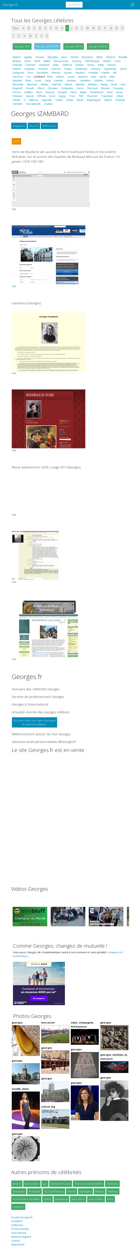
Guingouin (18, 72)
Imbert (60, 76)
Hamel (105, 72)
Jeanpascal (61, 1199)
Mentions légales (21, 1236)
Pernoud (92, 88)
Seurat (30, 96)
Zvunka (48, 103)
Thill (80, 96)
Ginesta (56, 72)
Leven (110, 80)
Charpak (17, 64)
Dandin (79, 64)
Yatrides (17, 103)
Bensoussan (61, 61)
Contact (15, 1240)
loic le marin (32, 1183)
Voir (14, 209)
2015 (16, 141)
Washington (93, 100)
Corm (117, 61)
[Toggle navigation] (132, 4)
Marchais (32, 84)
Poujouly (118, 88)
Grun (30, 72)
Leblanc (98, 80)
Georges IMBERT (98, 46)
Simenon (17, 96)
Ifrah (50, 76)
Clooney (77, 61)
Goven (68, 72)
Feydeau (29, 68)
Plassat (105, 88)
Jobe (112, 76)
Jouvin (71, 76)
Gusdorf (80, 72)
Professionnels (20, 1229)
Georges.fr (10, 4)
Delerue (67, 64)
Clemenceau (92, 61)
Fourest (56, 68)
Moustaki (18, 84)
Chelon (106, 61)
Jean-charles (96, 1199)
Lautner (59, 80)
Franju (68, 68)
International (18, 1232)
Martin (68, 84)
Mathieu (92, 84)
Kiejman (17, 80)
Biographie (19, 126)
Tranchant (107, 96)
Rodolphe (34, 1191)
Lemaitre (85, 80)
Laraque (71, 80)
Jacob (102, 76)
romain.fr (18, 1207)
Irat (28, 76)
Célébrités (74, 4)
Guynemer (110, 68)
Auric (64, 57)
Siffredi (41, 96)
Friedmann (81, 68)
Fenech (16, 68)
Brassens (87, 57)
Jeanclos (83, 76)
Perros (16, 92)
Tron (72, 96)
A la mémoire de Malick (26, 1199)
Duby (55, 64)
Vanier (59, 100)
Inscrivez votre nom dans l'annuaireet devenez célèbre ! (34, 722)
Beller (47, 61)
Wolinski (120, 100)
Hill (114, 72)
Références (49, 126)
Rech (39, 92)
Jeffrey (47, 1199)
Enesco (111, 64)
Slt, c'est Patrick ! (54, 1191)
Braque (16, 61)
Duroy (91, 64)
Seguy (62, 96)
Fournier (43, 68)
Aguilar (28, 57)
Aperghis (52, 57)
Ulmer (120, 96)
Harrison (17, 76)
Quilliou (28, 92)
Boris (110, 1199)
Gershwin (42, 72)
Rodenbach (97, 92)
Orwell (29, 88)
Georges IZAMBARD (47, 46)
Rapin (83, 92)
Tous (16, 28)
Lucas (38, 80)
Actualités (17, 1221)
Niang (104, 84)
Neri (123, 84)
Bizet (27, 61)
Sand (109, 92)
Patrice (71, 1191)
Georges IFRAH (73, 46)
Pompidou (67, 88)
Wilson (108, 100)
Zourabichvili (33, 103)
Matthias (113, 1191)
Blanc (99, 57)
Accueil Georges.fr (22, 1217)
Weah (80, 100)
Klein (28, 80)
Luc (45, 1183)
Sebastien (19, 1191)
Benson (111, 57)
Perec (80, 88)
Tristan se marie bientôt (88, 1183)
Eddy (100, 64)
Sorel (52, 96)
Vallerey (33, 100)
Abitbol (16, 57)
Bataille (123, 57)
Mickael (99, 1191)
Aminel (74, 57)
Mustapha (85, 1191)
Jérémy (17, 1183)
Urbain (16, 100)
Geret (123, 68)
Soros (119, 92)
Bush (37, 61)
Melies (44, 84)
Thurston (92, 96)
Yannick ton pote (60, 1183)
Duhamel (44, 64)
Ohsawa (53, 88)
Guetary (95, 68)
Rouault (62, 92)
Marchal (56, 84)
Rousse (50, 92)
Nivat (114, 84)
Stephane (112, 1183)
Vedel (69, 100)
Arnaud (39, 57)
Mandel (80, 84)
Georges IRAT (22, 46)
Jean (94, 76)
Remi (73, 92)
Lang (47, 80)
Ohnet (41, 88)
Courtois (30, 64)
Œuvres (33, 126)
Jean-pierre (78, 1199)
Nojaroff (17, 88)
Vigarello (46, 100)
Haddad (93, 72)
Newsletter (18, 1244)
